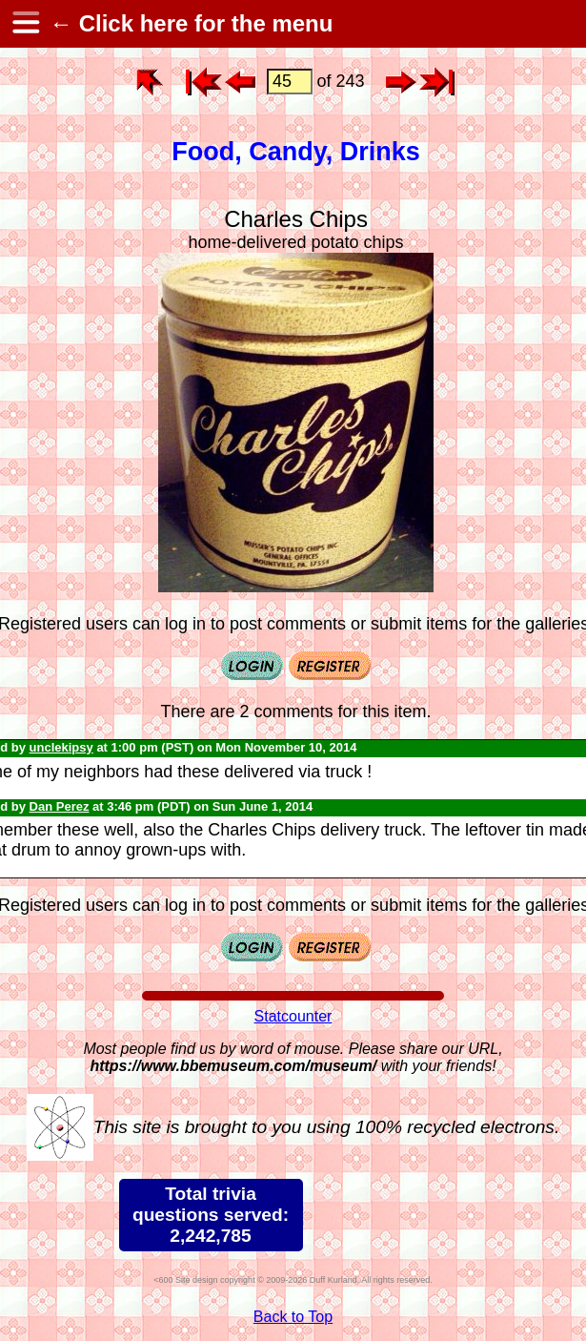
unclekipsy (61, 747)
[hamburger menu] (25, 24)
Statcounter (293, 1016)
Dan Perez (60, 806)
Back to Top (293, 1317)
